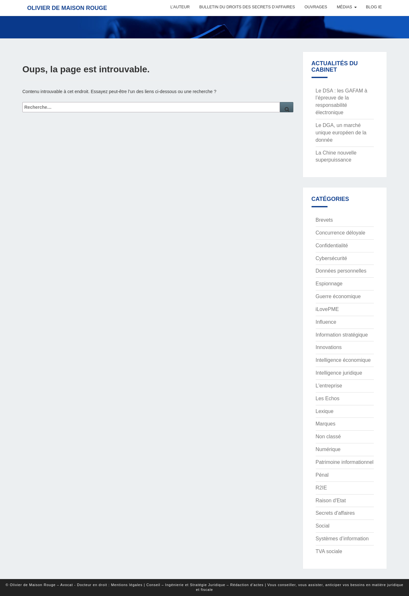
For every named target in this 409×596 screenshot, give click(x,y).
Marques (326, 423)
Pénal (322, 475)
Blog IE (374, 7)
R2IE (321, 487)
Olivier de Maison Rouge (67, 8)
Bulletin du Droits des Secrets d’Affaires (247, 7)
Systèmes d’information (342, 538)
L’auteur (179, 7)
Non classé (328, 436)
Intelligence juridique (339, 373)
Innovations (329, 347)
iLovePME (327, 309)
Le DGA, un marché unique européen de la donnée (341, 133)
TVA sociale (329, 551)
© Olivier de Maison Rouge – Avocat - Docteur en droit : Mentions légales (74, 585)
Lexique (325, 411)
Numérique (328, 449)
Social (323, 525)
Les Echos (328, 398)
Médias (344, 7)
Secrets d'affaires (335, 513)
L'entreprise (329, 385)
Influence (326, 322)
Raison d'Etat (331, 500)
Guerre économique (338, 296)
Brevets (324, 220)
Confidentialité (332, 245)
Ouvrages (316, 7)
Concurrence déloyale (341, 232)
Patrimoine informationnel (345, 462)
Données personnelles (341, 271)
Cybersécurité (331, 258)
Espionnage (329, 283)
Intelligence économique (343, 360)
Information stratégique (342, 335)
